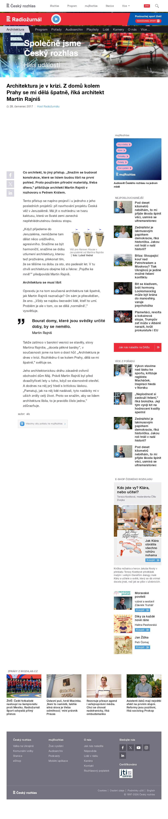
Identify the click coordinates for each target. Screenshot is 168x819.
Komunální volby (23, 751)
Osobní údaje (117, 790)
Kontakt (89, 765)
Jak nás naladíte (94, 746)
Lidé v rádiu (91, 756)
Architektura (15, 29)
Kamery (118, 29)
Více (145, 29)
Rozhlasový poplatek (96, 770)
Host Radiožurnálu (48, 106)
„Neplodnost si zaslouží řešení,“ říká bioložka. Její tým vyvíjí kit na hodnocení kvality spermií (147, 403)
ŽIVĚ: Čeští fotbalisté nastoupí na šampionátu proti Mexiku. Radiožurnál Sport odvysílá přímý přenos (23, 707)
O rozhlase (113, 6)
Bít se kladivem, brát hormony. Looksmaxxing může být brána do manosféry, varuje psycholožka (146, 294)
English (151, 790)
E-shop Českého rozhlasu (134, 479)
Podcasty (54, 756)
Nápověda (90, 751)
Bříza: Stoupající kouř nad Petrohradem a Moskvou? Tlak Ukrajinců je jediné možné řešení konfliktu (148, 266)
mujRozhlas (83, 6)
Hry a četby (124, 144)
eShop (17, 760)
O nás (132, 29)
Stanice (98, 6)
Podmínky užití (136, 790)
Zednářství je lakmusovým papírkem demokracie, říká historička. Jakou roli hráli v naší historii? (147, 238)
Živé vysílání (124, 168)
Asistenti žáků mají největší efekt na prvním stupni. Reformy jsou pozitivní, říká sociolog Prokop (144, 705)
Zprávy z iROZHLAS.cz (23, 671)
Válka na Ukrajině (23, 746)
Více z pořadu (125, 361)
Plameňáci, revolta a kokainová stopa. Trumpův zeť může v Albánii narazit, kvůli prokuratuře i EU (148, 321)
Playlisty (93, 29)
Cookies (102, 790)
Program (67, 6)
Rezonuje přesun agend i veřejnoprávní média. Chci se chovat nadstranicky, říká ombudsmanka (102, 707)
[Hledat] (157, 6)
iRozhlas (53, 6)
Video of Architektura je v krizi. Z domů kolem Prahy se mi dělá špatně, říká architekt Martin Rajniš (56, 139)
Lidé (106, 29)
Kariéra (88, 760)
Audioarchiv (74, 29)
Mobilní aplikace (58, 760)
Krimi (121, 150)
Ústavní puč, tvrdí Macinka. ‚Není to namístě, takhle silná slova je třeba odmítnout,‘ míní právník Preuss (64, 707)
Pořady (56, 29)
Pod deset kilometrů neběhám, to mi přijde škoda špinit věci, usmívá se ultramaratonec (148, 211)
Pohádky (123, 156)
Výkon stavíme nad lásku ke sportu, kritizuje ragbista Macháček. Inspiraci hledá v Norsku (146, 376)
